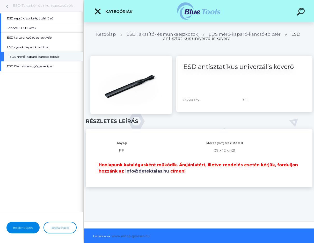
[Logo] (199, 11)
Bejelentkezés (23, 228)
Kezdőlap (106, 34)
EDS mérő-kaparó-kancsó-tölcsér (245, 34)
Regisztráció (60, 228)
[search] (301, 12)
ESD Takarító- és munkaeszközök (43, 5)
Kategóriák (113, 11)
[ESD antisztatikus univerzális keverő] (131, 57)
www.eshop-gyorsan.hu (131, 236)
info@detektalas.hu (147, 171)
